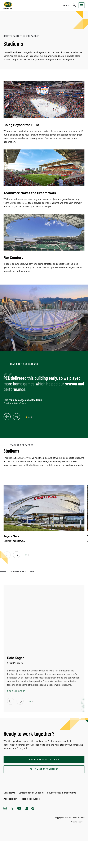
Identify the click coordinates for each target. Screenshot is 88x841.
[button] (26, 555)
